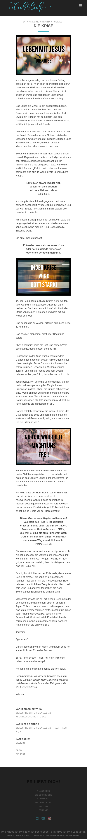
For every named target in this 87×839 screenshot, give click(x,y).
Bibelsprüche (43, 795)
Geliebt (59, 22)
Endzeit (43, 806)
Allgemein (43, 791)
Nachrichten (43, 802)
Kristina (47, 22)
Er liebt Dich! (43, 781)
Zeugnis (43, 810)
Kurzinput (43, 799)
